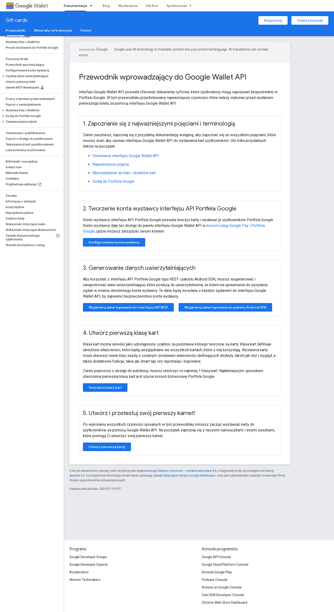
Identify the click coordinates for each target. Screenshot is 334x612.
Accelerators (79, 572)
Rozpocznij (273, 20)
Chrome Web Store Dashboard (224, 602)
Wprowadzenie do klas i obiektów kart (124, 173)
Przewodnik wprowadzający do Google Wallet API (162, 77)
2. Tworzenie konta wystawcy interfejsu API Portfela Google (159, 208)
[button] (31, 76)
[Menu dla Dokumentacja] (92, 5)
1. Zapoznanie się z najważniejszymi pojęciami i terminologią (159, 123)
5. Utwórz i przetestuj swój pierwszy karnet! (139, 413)
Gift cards (16, 20)
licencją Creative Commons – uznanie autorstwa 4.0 (181, 470)
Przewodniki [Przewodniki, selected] (16, 30)
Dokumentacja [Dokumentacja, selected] (75, 6)
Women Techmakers (84, 580)
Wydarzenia (127, 6)
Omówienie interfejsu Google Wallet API (125, 156)
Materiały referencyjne (53, 30)
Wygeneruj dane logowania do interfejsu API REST (128, 307)
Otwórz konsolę (310, 20)
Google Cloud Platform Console (225, 564)
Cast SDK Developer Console (223, 595)
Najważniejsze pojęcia (110, 164)
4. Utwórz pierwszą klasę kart (121, 332)
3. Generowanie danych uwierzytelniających (139, 267)
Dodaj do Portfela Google (113, 181)
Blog (106, 6)
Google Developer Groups (88, 557)
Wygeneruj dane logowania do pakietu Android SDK (225, 307)
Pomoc (86, 30)
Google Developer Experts (88, 564)
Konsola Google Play (217, 572)
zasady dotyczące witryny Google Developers (184, 475)
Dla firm (152, 6)
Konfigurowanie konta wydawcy (114, 242)
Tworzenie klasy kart (105, 387)
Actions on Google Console (222, 587)
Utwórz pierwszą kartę (107, 447)
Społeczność (177, 6)
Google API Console (216, 557)
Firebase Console (214, 580)
